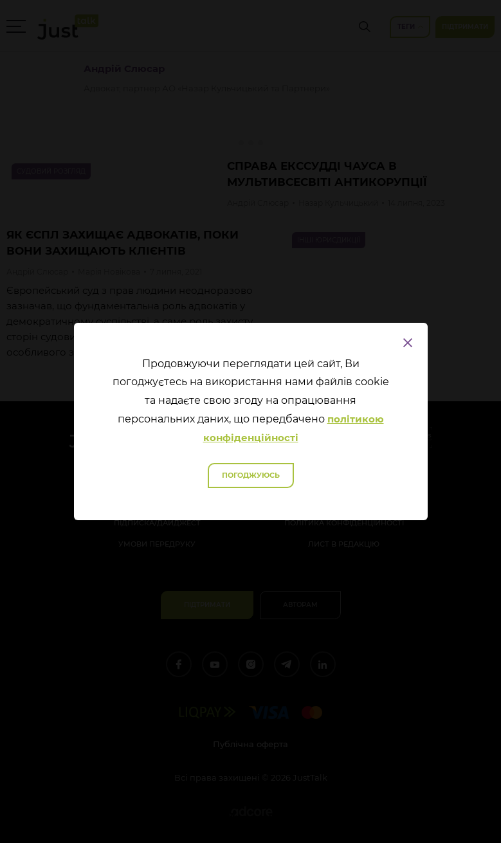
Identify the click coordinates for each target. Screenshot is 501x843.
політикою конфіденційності (293, 428)
